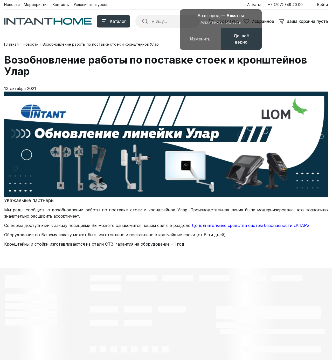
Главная (11, 44)
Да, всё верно (241, 39)
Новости (30, 44)
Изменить (200, 38)
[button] (287, 4)
